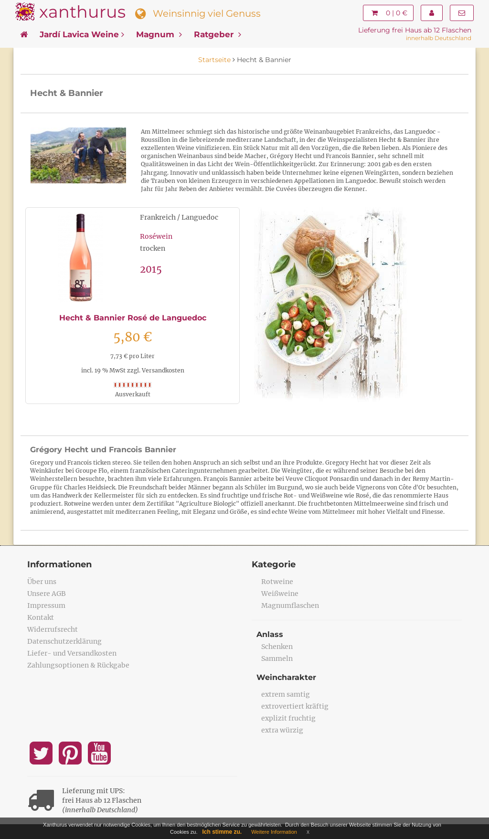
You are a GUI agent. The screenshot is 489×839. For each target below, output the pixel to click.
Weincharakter (286, 677)
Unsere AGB (46, 593)
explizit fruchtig (288, 718)
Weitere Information (274, 832)
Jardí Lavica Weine (82, 34)
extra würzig (282, 730)
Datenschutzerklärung (64, 641)
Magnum (159, 34)
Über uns (41, 581)
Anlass (269, 634)
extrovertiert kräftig (295, 706)
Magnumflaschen (290, 605)
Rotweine (277, 581)
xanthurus (82, 11)
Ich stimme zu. (222, 831)
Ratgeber (217, 34)
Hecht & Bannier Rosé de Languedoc (132, 317)
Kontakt (40, 617)
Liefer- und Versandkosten (72, 653)
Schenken (277, 646)
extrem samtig (285, 694)
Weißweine (279, 593)
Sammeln (277, 658)
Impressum (46, 605)
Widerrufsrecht (52, 629)
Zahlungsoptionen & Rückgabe (78, 665)
